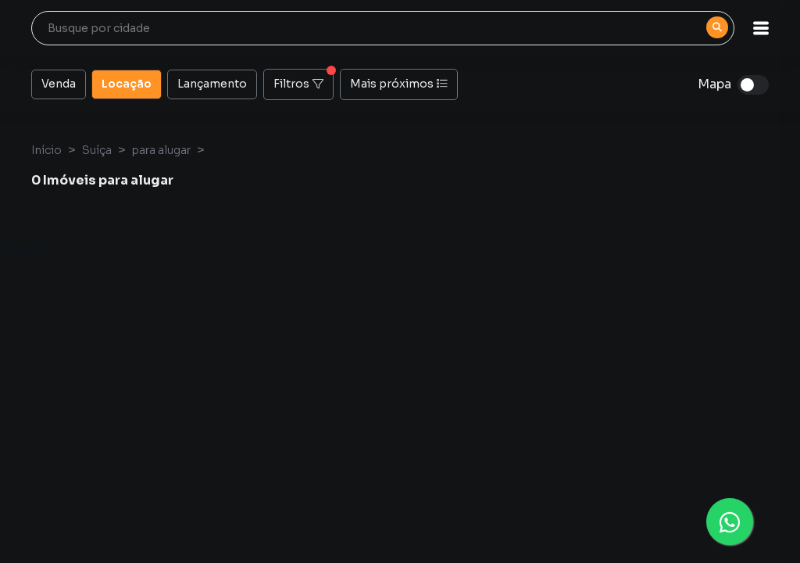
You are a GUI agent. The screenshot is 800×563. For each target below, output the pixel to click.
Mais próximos (399, 84)
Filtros (303, 80)
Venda (58, 83)
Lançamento (212, 83)
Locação (127, 83)
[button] (761, 28)
